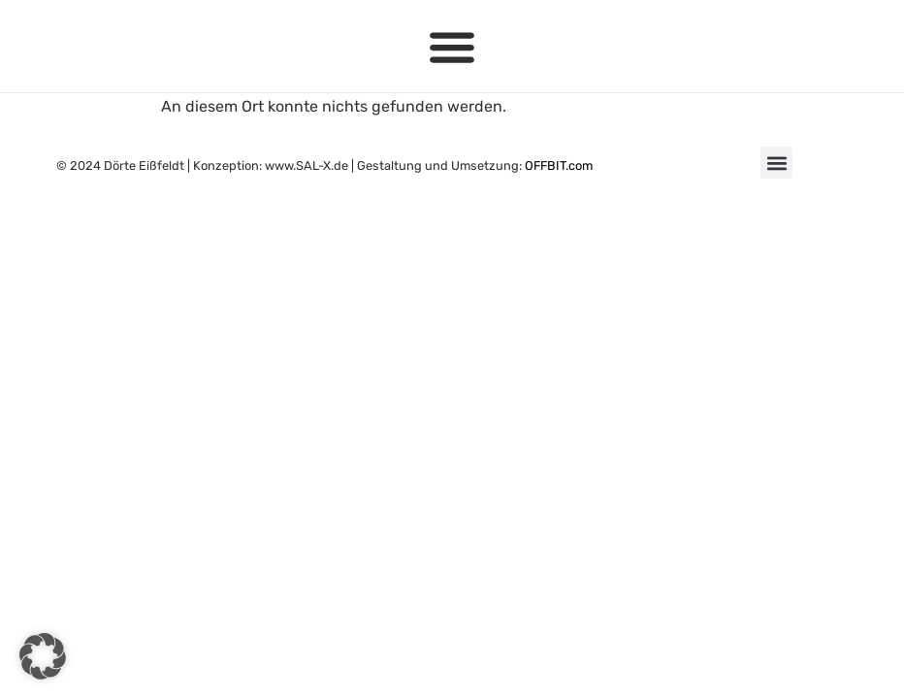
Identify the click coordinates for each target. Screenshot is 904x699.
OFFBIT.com (559, 165)
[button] (452, 46)
